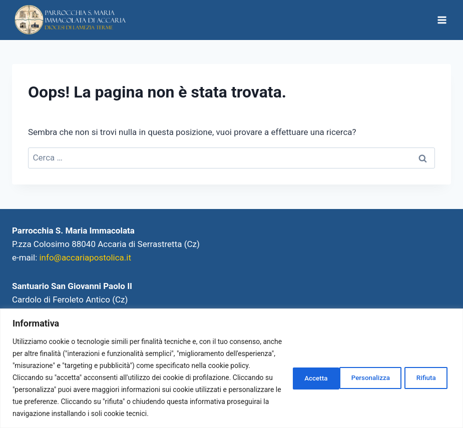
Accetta (424, 372)
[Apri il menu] (441, 20)
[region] (231, 362)
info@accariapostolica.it (85, 257)
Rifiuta (368, 372)
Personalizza (305, 372)
